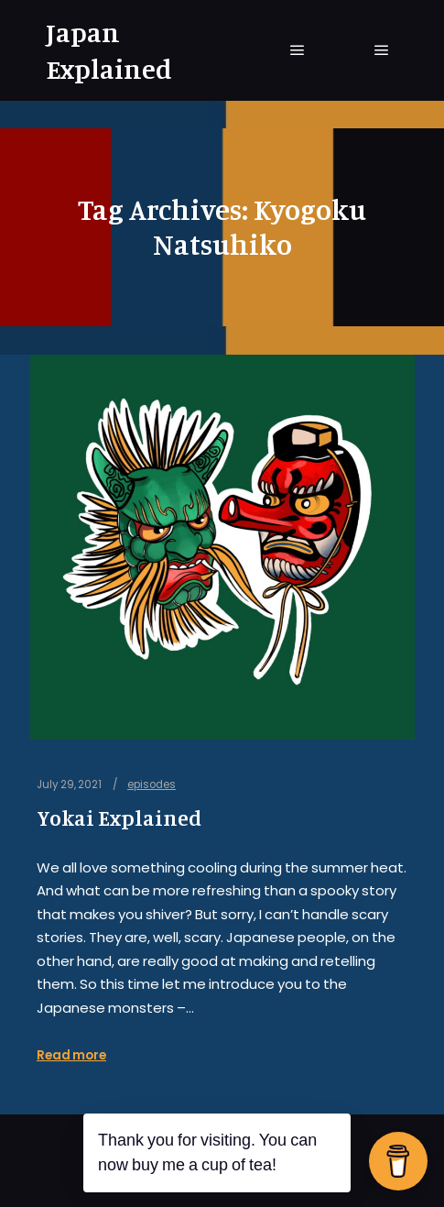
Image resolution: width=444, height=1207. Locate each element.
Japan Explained (109, 50)
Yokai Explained (119, 818)
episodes (151, 784)
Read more (71, 1055)
